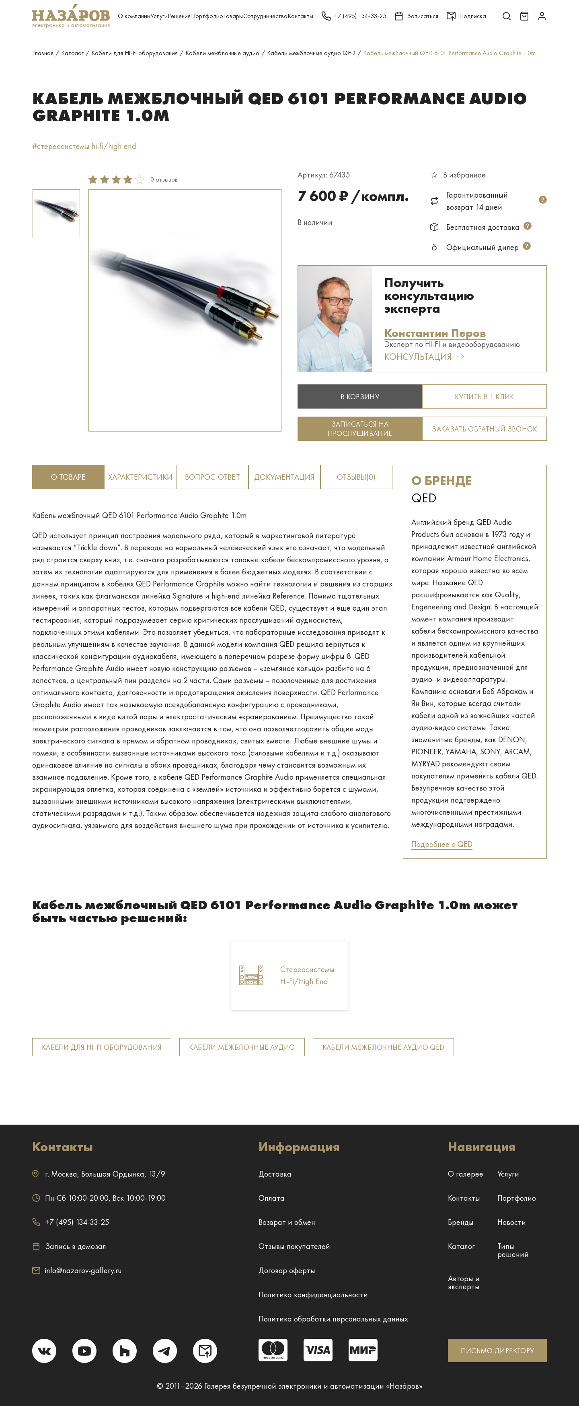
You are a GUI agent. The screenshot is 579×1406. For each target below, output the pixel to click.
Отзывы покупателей (294, 1246)
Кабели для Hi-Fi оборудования (102, 1047)
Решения (179, 16)
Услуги (159, 16)
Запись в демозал (69, 1246)
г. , (98, 1174)
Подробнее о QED (441, 844)
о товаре (68, 477)
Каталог (461, 1246)
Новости (511, 1222)
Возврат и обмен (287, 1222)
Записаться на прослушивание (360, 428)
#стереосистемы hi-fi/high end (84, 146)
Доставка (275, 1174)
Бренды (461, 1222)
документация (284, 477)
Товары (233, 16)
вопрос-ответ (212, 477)
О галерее (465, 1174)
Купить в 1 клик (484, 396)
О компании (134, 16)
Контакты (300, 16)
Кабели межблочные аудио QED (383, 1047)
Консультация (423, 356)
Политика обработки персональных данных (333, 1318)
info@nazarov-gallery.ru (77, 1270)
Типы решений (513, 1250)
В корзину (360, 396)
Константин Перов (435, 333)
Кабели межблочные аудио (242, 1047)
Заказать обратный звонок (484, 429)
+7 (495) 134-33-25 (70, 1222)
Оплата (272, 1198)
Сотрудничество (265, 16)
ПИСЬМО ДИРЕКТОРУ (497, 1350)
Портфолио (207, 16)
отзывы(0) (356, 477)
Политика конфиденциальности (313, 1294)
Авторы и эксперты (464, 1282)
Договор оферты (287, 1270)
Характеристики (140, 477)
